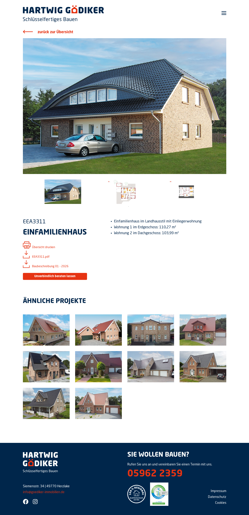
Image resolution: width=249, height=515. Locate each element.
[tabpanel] (63, 191)
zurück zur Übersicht (55, 32)
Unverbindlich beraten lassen (54, 276)
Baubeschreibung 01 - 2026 (50, 266)
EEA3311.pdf (40, 256)
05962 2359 (154, 474)
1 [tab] (128, 206)
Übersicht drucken (43, 247)
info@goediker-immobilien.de (43, 492)
